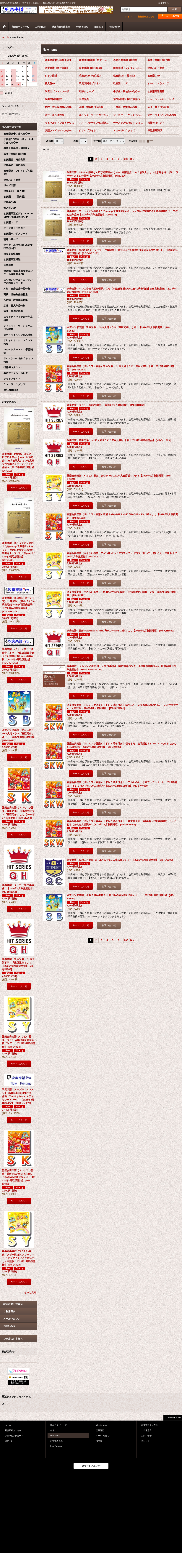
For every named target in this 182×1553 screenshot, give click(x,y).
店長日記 (100, 1430)
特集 (52, 1430)
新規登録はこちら (146, 16)
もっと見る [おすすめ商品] (30, 1292)
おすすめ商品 (56, 1441)
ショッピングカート (14, 1435)
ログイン (127, 16)
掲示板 (99, 1441)
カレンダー (146, 1441)
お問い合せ (9, 1326)
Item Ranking (56, 1446)
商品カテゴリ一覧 (58, 1425)
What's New (101, 1425)
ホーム (8, 1425)
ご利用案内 (9, 1311)
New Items (55, 1435)
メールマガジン (11, 1318)
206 (126, 159)
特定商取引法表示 (13, 1304)
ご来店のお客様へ (13, 1338)
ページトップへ (174, 1417)
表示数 (50, 141)
